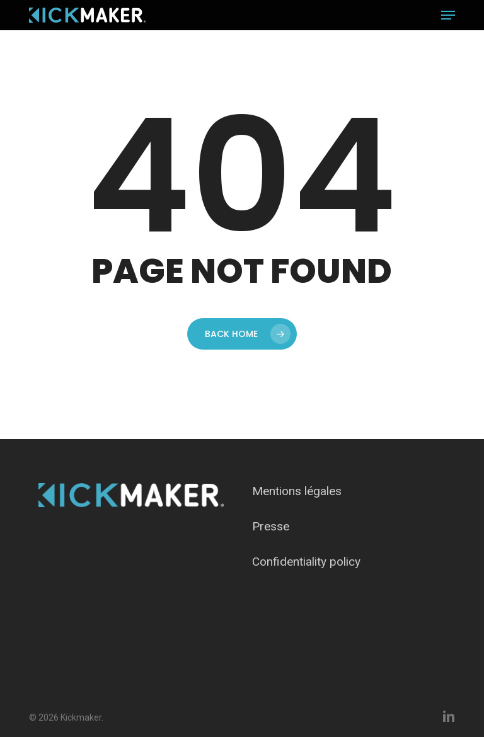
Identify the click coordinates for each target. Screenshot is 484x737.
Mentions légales (297, 491)
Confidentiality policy (306, 561)
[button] (448, 15)
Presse (270, 526)
